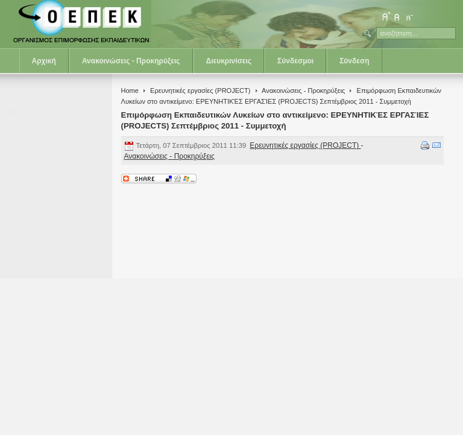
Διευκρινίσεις (229, 61)
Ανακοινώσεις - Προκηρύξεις (131, 61)
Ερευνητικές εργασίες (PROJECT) (200, 90)
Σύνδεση (354, 61)
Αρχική (44, 61)
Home (130, 90)
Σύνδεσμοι (295, 61)
